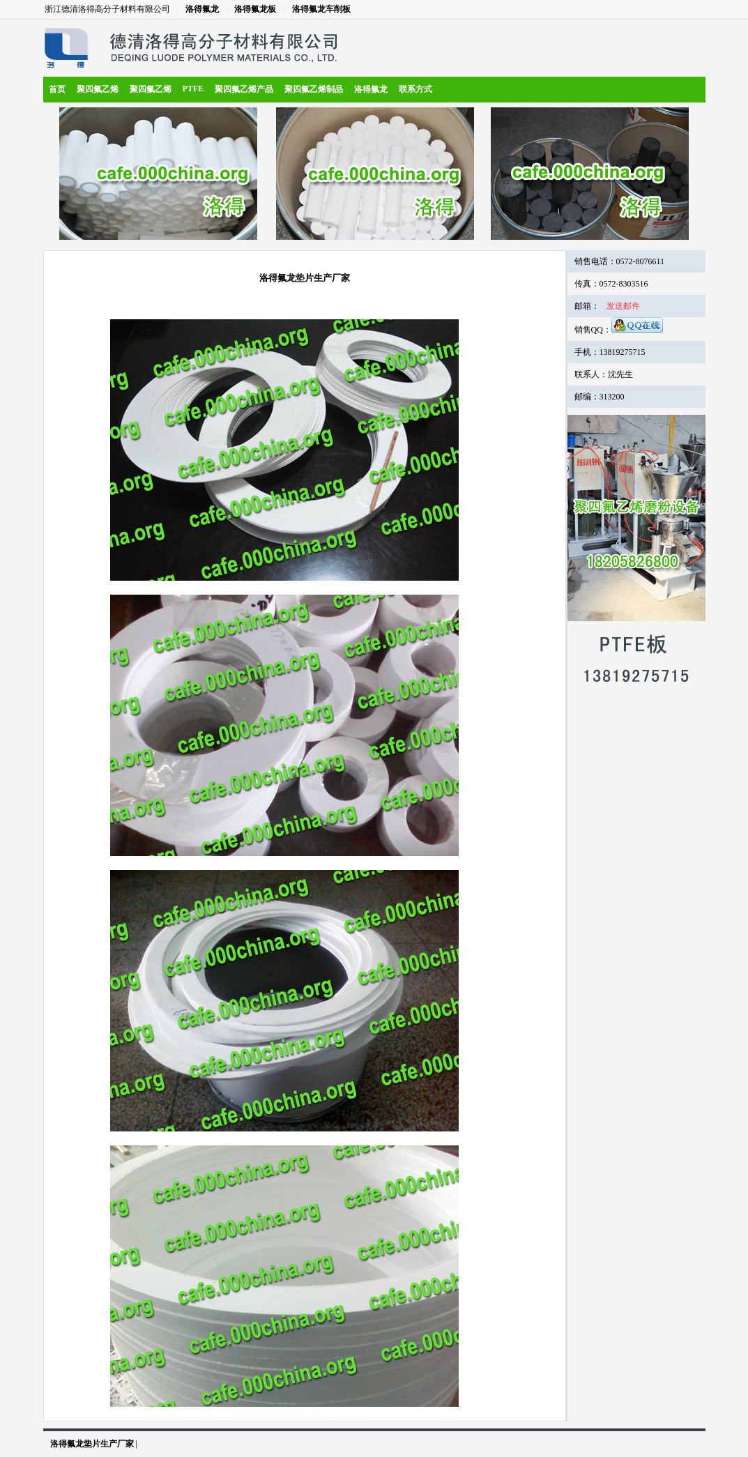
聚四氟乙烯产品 (244, 89)
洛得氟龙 (202, 9)
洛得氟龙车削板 (321, 9)
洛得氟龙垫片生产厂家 (92, 1444)
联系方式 (415, 89)
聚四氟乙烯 (98, 89)
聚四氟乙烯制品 (313, 89)
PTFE (193, 88)
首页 (57, 89)
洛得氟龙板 (255, 9)
